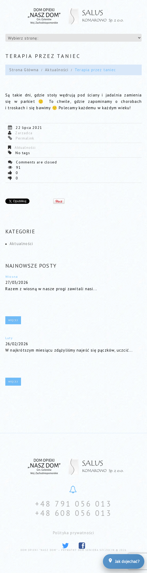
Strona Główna (24, 69)
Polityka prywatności (73, 532)
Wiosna (11, 277)
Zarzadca (23, 132)
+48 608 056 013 (73, 513)
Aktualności (56, 69)
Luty (9, 338)
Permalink (25, 138)
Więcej (13, 320)
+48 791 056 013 (73, 504)
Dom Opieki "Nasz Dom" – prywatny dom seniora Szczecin (67, 550)
